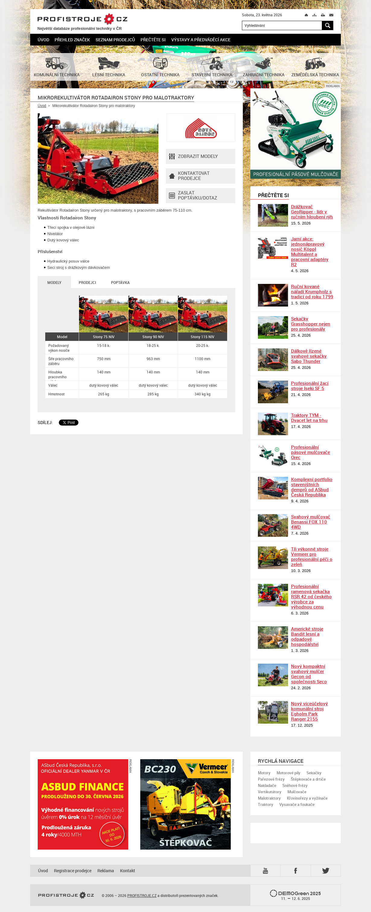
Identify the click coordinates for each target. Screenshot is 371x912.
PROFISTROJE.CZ (82, 19)
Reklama (105, 870)
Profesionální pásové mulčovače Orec (310, 452)
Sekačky (314, 772)
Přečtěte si (153, 39)
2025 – (295, 895)
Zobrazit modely (193, 156)
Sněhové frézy (295, 785)
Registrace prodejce (72, 870)
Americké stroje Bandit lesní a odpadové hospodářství (307, 636)
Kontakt (127, 870)
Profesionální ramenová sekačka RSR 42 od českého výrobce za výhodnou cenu (311, 596)
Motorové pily (288, 772)
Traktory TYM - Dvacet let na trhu (309, 417)
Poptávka (120, 282)
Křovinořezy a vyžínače (307, 798)
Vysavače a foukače (297, 804)
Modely (54, 282)
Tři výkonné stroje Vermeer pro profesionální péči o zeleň (311, 556)
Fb (296, 871)
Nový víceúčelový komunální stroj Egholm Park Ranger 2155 (309, 711)
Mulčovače (296, 791)
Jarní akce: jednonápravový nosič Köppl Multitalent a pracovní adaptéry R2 (309, 251)
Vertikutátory (269, 791)
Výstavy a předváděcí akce (200, 39)
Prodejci (87, 282)
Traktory (265, 804)
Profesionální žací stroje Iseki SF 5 (309, 385)
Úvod (43, 39)
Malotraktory (269, 798)
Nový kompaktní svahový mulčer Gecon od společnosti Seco (309, 673)
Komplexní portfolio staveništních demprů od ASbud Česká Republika (311, 487)
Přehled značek (72, 39)
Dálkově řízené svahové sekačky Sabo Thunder (309, 356)
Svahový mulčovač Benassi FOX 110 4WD (310, 522)
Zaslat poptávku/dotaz (193, 195)
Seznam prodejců (115, 39)
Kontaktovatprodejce (189, 176)
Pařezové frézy (271, 779)
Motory (264, 772)
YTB (267, 870)
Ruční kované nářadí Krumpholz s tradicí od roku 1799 (312, 291)
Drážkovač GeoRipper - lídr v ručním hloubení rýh (312, 211)
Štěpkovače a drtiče (308, 779)
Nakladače (267, 785)
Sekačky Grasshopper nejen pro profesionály (310, 324)
